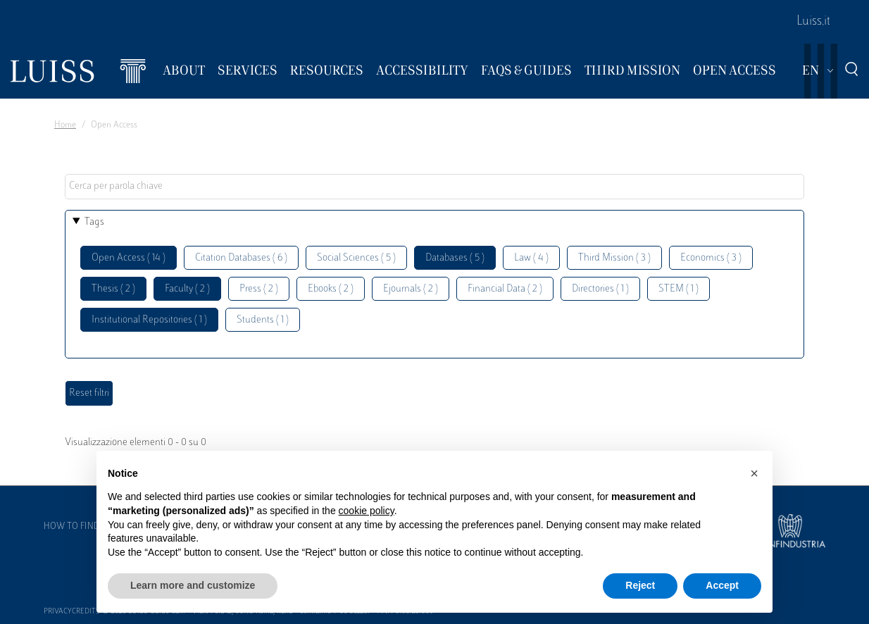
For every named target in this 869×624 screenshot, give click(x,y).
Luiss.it (813, 21)
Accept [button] (722, 585)
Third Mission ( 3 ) (614, 258)
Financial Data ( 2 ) (505, 289)
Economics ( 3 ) (711, 258)
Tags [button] (94, 222)
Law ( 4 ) (531, 258)
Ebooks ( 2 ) (331, 289)
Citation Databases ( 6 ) (241, 258)
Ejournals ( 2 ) (410, 289)
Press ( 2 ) (258, 289)
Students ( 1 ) (263, 320)
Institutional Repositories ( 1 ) (149, 320)
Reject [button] (640, 585)
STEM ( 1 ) (678, 289)
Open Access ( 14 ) (128, 258)
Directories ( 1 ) (600, 289)
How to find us (78, 527)
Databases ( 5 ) (454, 258)
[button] (754, 473)
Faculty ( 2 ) (187, 289)
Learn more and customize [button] (192, 585)
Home (65, 125)
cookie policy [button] (366, 510)
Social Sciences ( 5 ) (356, 258)
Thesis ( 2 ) (113, 289)
